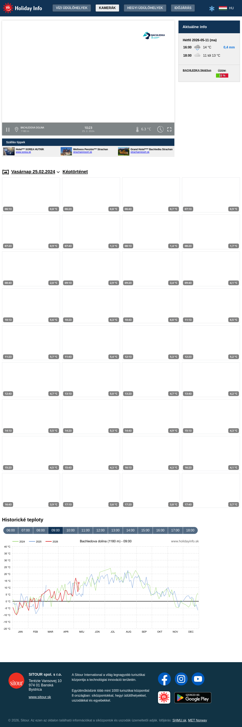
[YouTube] (198, 679)
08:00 (40, 530)
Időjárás (182, 8)
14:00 (130, 530)
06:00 (11, 530)
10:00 (70, 530)
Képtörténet (75, 171)
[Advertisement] (209, 121)
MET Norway (197, 720)
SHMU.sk (179, 720)
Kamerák (107, 8)
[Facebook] (164, 679)
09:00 (55, 530)
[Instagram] (181, 679)
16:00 (160, 530)
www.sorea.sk (23, 152)
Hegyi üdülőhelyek (145, 8)
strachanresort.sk (82, 152)
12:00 (100, 530)
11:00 (85, 530)
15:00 (145, 530)
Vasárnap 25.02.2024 (35, 171)
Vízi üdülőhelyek (71, 8)
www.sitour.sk (40, 697)
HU (231, 8)
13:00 (115, 530)
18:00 (190, 530)
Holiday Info (18, 5)
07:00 (26, 530)
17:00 (175, 530)
